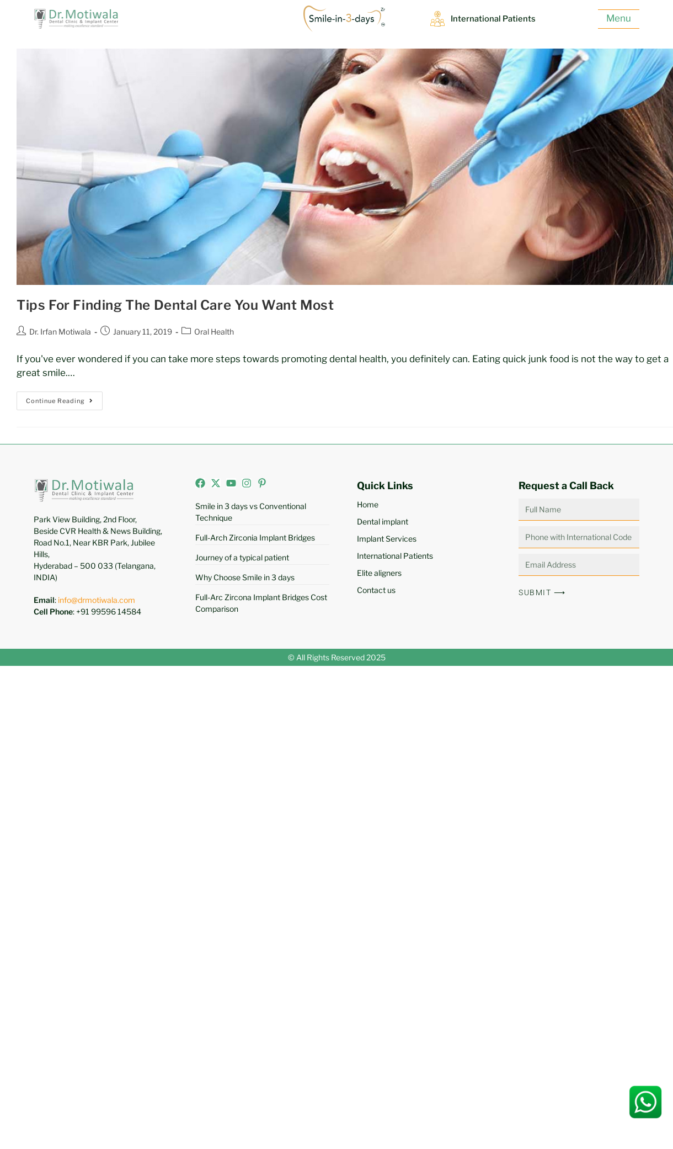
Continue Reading (64, 398)
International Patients (493, 19)
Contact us (376, 590)
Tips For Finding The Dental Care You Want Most (175, 305)
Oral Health (214, 331)
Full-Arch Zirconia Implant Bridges (255, 537)
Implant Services (386, 538)
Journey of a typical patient (242, 557)
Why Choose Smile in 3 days (245, 577)
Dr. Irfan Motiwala (60, 331)
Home (367, 504)
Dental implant (382, 521)
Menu (618, 18)
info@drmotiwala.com (96, 600)
